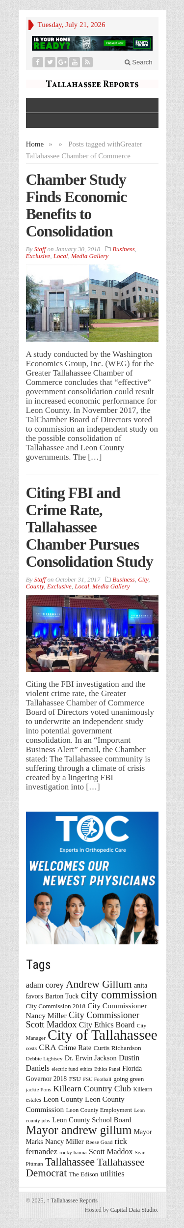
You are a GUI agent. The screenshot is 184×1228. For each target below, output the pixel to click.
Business (123, 249)
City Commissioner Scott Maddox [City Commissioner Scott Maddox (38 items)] (82, 1019)
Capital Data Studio (133, 1209)
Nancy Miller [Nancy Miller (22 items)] (64, 1141)
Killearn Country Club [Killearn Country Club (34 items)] (92, 1088)
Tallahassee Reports (72, 1200)
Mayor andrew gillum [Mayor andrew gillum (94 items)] (79, 1130)
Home (35, 144)
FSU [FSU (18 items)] (75, 1078)
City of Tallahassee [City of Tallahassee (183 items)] (103, 1035)
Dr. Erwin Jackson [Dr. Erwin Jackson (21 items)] (91, 1058)
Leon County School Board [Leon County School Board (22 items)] (91, 1120)
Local (60, 256)
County (35, 586)
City (143, 579)
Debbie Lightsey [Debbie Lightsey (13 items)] (44, 1058)
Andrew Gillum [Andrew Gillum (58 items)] (99, 984)
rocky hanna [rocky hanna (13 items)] (73, 1152)
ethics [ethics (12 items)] (86, 1069)
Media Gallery (89, 256)
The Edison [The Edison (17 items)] (83, 1174)
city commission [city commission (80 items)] (119, 994)
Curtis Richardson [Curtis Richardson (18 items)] (117, 1048)
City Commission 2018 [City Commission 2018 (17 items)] (56, 1006)
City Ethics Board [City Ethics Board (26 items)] (107, 1025)
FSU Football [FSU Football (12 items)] (97, 1079)
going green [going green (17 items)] (128, 1078)
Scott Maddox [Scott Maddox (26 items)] (110, 1151)
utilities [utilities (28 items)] (113, 1173)
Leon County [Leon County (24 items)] (63, 1099)
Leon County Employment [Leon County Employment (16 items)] (99, 1110)
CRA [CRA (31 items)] (47, 1047)
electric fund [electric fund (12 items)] (65, 1069)
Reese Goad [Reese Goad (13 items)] (99, 1142)
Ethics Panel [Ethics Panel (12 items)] (107, 1069)
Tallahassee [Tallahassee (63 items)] (70, 1162)
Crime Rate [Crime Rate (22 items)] (74, 1048)
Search (139, 62)
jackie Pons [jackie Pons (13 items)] (39, 1089)
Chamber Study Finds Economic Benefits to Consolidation (76, 205)
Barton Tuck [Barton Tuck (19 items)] (62, 996)
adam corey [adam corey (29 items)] (45, 985)
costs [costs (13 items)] (31, 1048)
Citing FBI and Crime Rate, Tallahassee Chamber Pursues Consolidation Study (89, 527)
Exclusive (38, 256)
